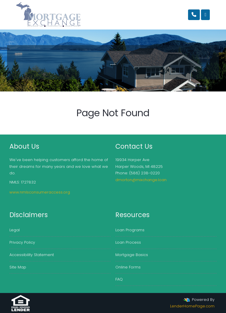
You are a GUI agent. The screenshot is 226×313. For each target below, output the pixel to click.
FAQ (119, 279)
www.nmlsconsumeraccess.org (39, 192)
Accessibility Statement (31, 255)
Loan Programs (129, 230)
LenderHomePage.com (192, 306)
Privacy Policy (22, 242)
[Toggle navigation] (205, 14)
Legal (14, 230)
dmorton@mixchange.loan (141, 180)
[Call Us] (194, 14)
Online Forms (128, 267)
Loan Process (128, 242)
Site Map (17, 267)
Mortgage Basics (131, 255)
